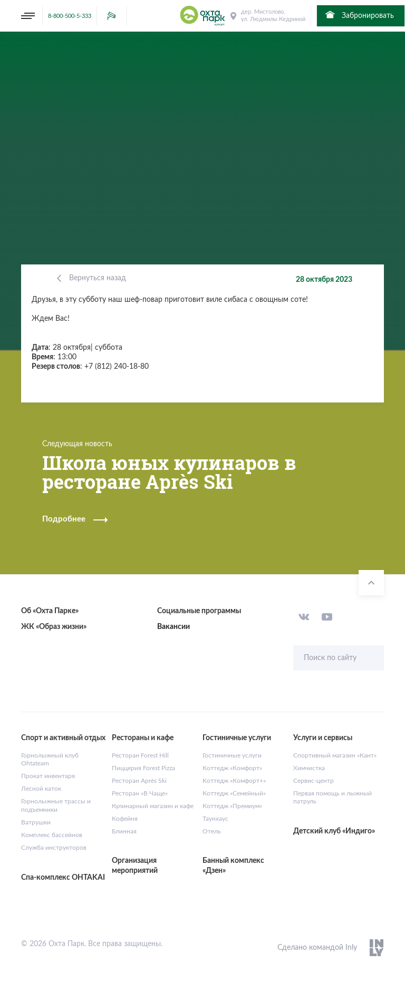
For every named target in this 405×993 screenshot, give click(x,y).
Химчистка (309, 768)
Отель (211, 831)
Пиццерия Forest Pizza (143, 768)
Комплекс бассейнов (51, 835)
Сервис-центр (313, 781)
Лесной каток (41, 788)
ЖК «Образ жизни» (53, 627)
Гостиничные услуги (232, 755)
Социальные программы (199, 611)
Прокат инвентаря (48, 776)
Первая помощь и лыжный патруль (332, 797)
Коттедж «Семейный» (234, 793)
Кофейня (125, 818)
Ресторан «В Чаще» (140, 793)
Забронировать (359, 14)
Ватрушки (36, 822)
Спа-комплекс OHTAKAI (63, 877)
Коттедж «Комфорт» (232, 768)
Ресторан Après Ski (139, 781)
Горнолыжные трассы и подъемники (56, 805)
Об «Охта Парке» (50, 611)
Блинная (124, 831)
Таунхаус (215, 818)
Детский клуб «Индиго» (334, 831)
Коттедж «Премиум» (232, 806)
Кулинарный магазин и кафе (153, 806)
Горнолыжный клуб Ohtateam (50, 759)
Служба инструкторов (53, 847)
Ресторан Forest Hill (140, 755)
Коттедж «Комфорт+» (234, 781)
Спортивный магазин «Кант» (335, 755)
